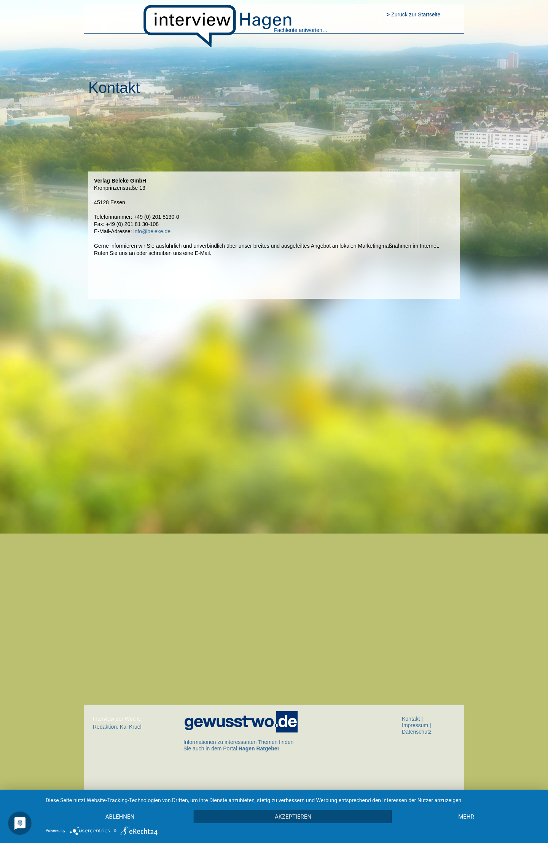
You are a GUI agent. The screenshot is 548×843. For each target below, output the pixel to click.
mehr (466, 816)
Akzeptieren (293, 816)
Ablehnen (119, 816)
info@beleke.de (152, 231)
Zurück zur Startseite (413, 14)
